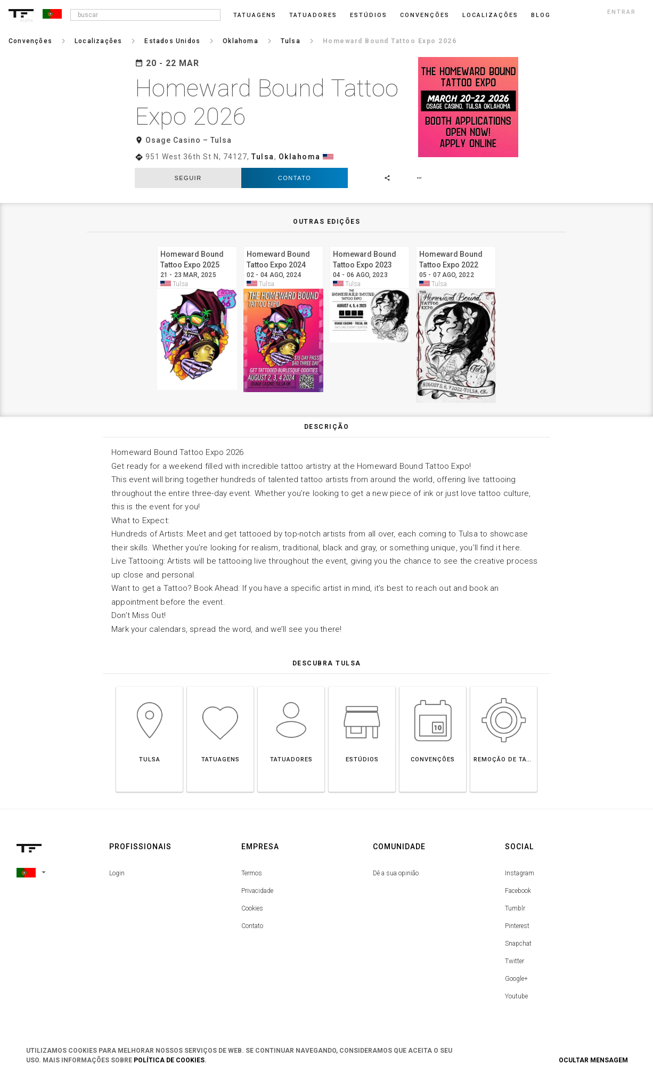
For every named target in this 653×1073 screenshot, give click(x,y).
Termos (251, 873)
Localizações (490, 15)
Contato (294, 178)
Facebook (518, 891)
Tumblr (515, 908)
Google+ (516, 978)
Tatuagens (254, 15)
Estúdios (368, 15)
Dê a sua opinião (396, 873)
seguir (187, 178)
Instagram (519, 873)
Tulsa (262, 156)
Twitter (514, 961)
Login (117, 873)
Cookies (252, 908)
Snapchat (518, 943)
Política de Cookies (169, 1060)
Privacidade (257, 891)
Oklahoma (300, 156)
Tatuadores (313, 15)
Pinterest (517, 926)
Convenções (425, 15)
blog (541, 15)
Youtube (516, 996)
